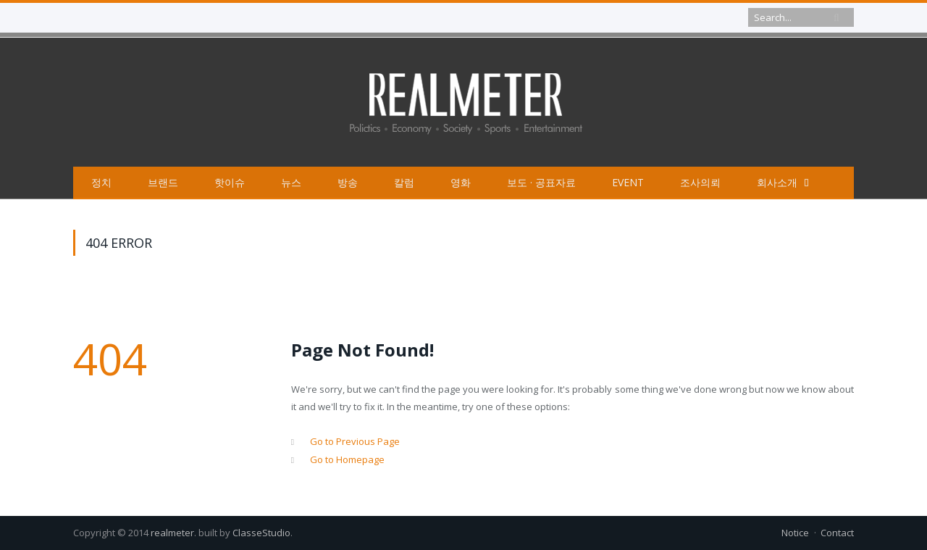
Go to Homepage (347, 459)
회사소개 (777, 182)
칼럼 (404, 182)
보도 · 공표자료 (541, 182)
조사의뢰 (700, 182)
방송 (347, 182)
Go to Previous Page (355, 441)
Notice (795, 532)
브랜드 (163, 182)
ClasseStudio (261, 532)
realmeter (172, 532)
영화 (460, 182)
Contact (837, 532)
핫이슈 (229, 182)
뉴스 (291, 182)
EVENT (628, 182)
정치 (101, 182)
